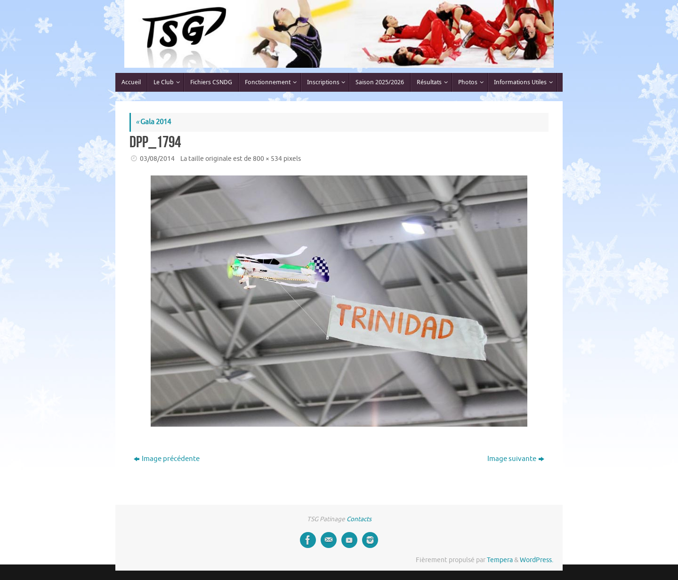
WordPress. (536, 560)
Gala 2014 (153, 122)
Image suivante (515, 458)
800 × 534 (267, 159)
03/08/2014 (157, 159)
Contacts (359, 519)
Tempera (500, 560)
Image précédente (167, 458)
